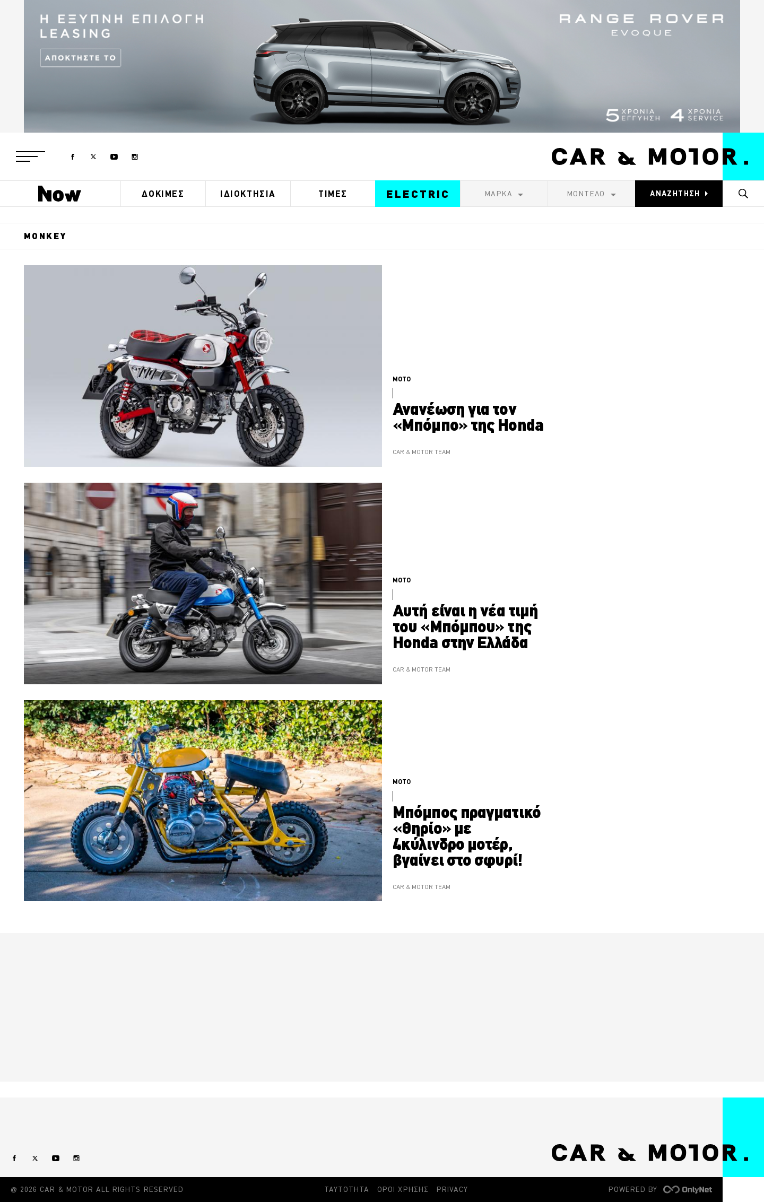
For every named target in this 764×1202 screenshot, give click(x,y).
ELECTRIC (418, 194)
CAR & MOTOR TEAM (421, 452)
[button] (30, 156)
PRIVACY (452, 1189)
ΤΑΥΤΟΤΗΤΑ (346, 1189)
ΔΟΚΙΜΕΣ (163, 193)
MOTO (402, 379)
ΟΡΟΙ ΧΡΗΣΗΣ (403, 1189)
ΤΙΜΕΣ (333, 193)
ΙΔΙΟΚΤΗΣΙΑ (248, 193)
